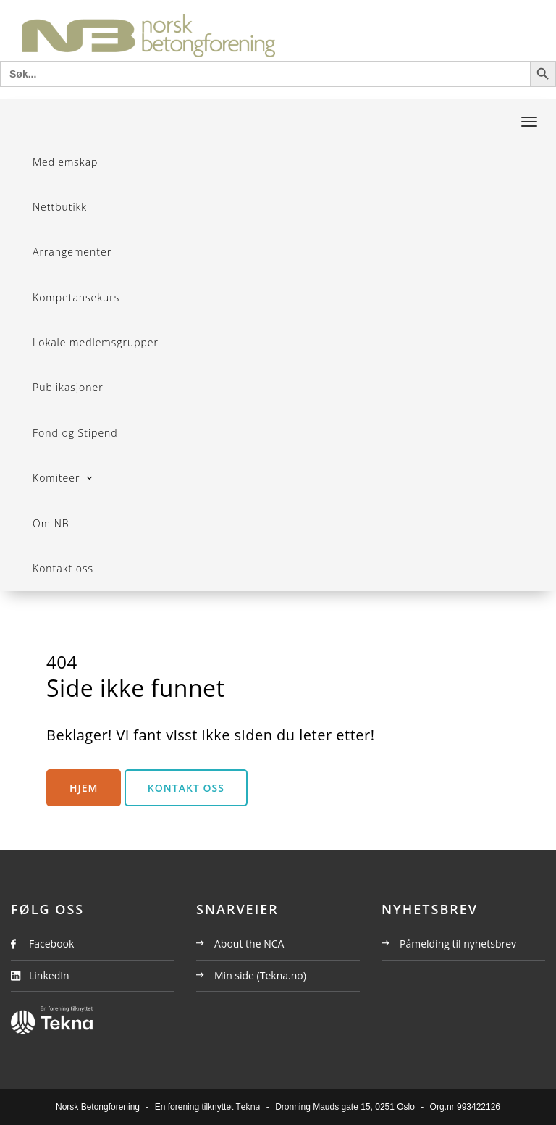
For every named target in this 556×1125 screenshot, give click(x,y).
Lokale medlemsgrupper (96, 342)
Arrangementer (72, 252)
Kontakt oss (63, 568)
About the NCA (240, 943)
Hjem (84, 788)
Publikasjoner (68, 387)
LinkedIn (49, 975)
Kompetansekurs (76, 297)
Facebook (51, 943)
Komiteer (58, 478)
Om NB (51, 523)
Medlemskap (65, 162)
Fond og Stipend (75, 433)
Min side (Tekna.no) (251, 975)
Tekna (248, 1106)
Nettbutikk (60, 207)
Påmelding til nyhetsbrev (449, 943)
